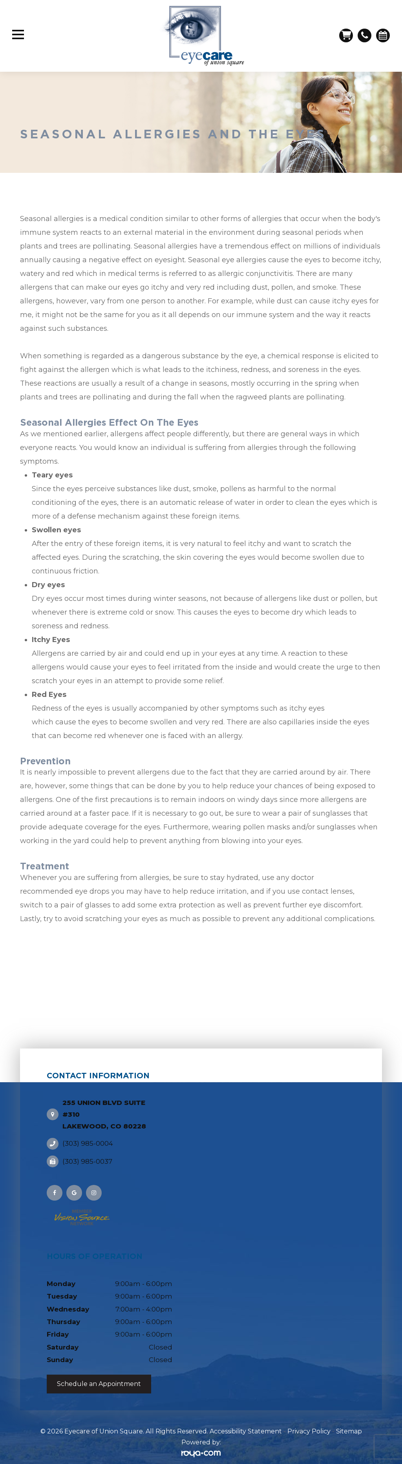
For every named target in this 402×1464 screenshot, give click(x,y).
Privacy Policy (309, 1424)
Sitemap (349, 1424)
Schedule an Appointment (99, 1377)
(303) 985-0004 (87, 1136)
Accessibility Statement (246, 1424)
